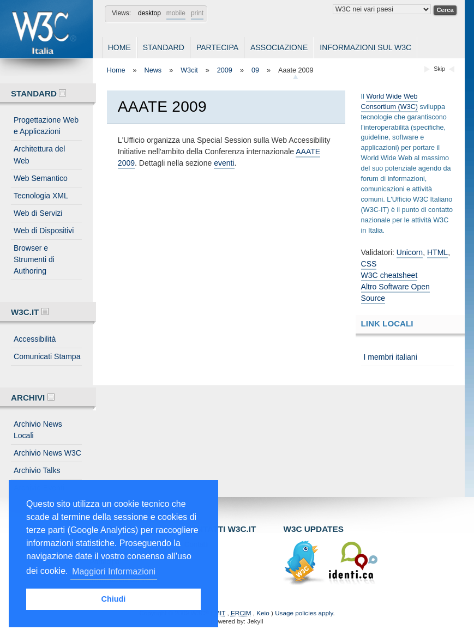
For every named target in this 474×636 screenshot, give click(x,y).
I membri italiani (390, 357)
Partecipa (217, 47)
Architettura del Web (39, 154)
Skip (439, 68)
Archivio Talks (37, 470)
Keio (262, 612)
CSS (369, 263)
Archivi (33, 397)
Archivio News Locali (38, 430)
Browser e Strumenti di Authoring (34, 259)
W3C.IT (30, 312)
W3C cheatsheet (389, 275)
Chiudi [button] (113, 599)
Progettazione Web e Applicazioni (46, 126)
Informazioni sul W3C (365, 47)
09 (255, 70)
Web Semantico (41, 178)
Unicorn (410, 252)
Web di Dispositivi (44, 230)
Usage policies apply (304, 612)
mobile (175, 13)
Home (119, 47)
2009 (224, 70)
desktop (149, 13)
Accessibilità (35, 339)
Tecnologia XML (41, 195)
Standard (163, 47)
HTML (437, 252)
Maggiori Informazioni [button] (113, 571)
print (197, 13)
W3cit (189, 70)
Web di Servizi (38, 213)
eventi (224, 163)
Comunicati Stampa (47, 356)
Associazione (279, 47)
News (153, 70)
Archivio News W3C (47, 453)
